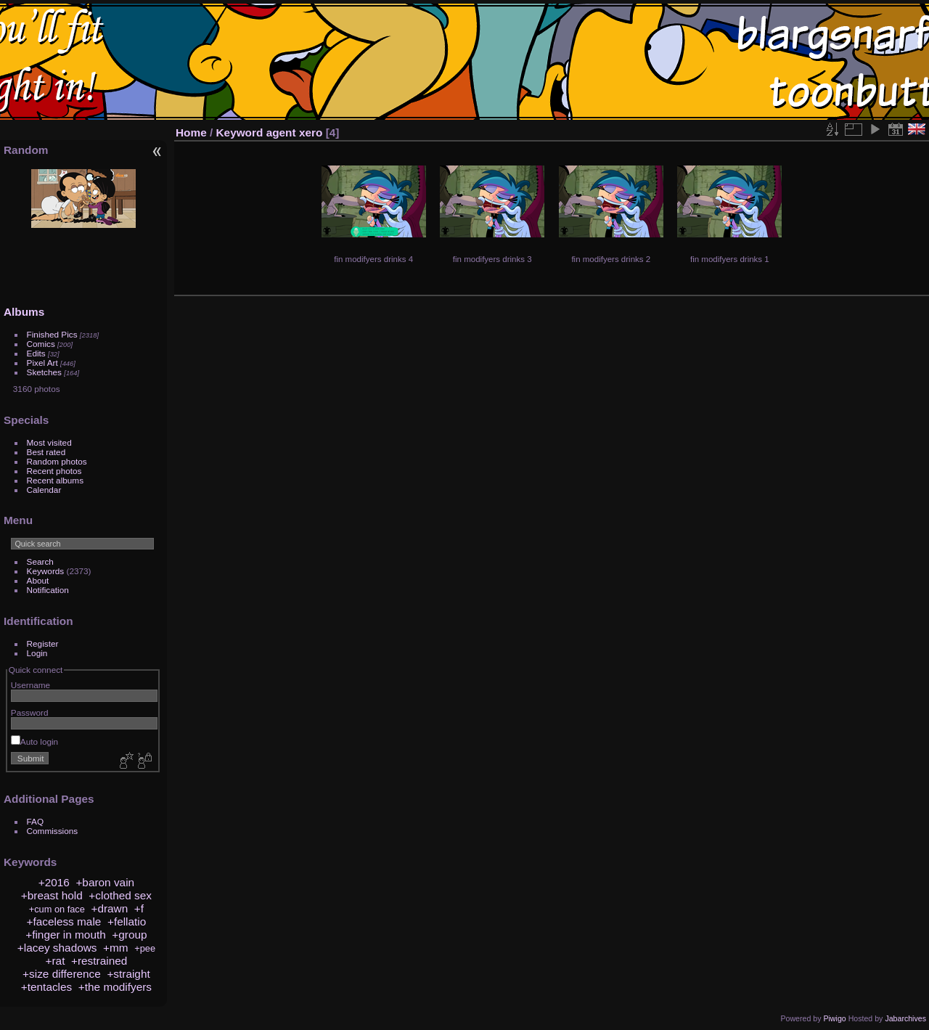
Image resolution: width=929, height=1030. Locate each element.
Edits (36, 353)
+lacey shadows (57, 947)
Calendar (44, 489)
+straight (128, 974)
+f (139, 908)
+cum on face (57, 909)
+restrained (99, 961)
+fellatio (126, 921)
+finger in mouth (65, 934)
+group (129, 934)
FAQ (35, 821)
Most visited (49, 442)
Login (37, 653)
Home (191, 132)
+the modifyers (115, 987)
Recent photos (54, 470)
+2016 (54, 882)
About (38, 580)
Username (30, 685)
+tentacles (46, 987)
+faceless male (63, 921)
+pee (144, 948)
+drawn (109, 908)
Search (40, 561)
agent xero (294, 132)
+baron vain (104, 882)
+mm (115, 947)
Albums (24, 312)
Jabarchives (905, 1018)
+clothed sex (120, 895)
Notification (48, 589)
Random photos (57, 461)
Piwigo (834, 1018)
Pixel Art (42, 362)
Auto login (34, 741)
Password (30, 712)
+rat (55, 961)
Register (43, 643)
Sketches (44, 372)
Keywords (46, 571)
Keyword (239, 132)
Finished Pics (52, 334)
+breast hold (52, 895)
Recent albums (55, 480)
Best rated (46, 452)
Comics (41, 343)
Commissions (52, 830)
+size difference (61, 974)
